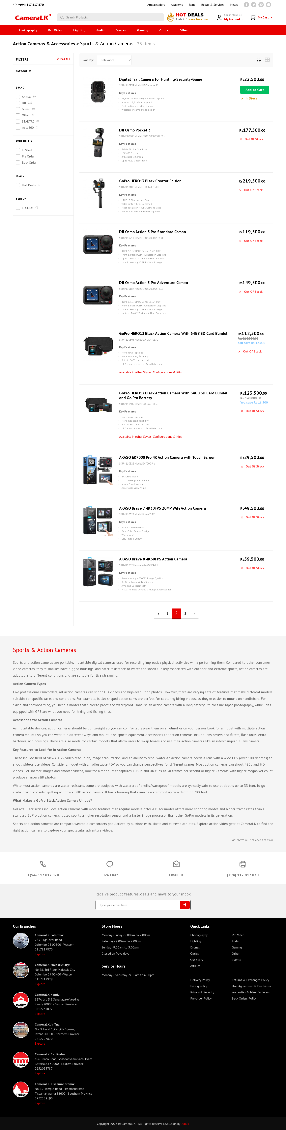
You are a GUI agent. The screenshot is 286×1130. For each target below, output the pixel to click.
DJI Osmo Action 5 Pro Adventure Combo (153, 282)
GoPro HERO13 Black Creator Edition (150, 181)
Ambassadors (156, 5)
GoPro (26, 109)
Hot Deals (29, 185)
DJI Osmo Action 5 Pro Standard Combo (152, 231)
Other (184, 30)
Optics (163, 30)
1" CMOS (27, 208)
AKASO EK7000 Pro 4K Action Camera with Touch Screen (167, 457)
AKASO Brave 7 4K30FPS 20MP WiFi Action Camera (162, 508)
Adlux (185, 1124)
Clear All (64, 59)
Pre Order (28, 156)
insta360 (28, 127)
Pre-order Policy (201, 998)
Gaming (142, 30)
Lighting (79, 30)
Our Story (196, 960)
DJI (24, 103)
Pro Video (55, 30)
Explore (40, 954)
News (234, 5)
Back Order (29, 162)
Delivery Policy (200, 980)
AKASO (26, 97)
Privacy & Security (202, 992)
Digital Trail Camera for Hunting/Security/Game (160, 79)
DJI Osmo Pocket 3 (135, 130)
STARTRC (28, 121)
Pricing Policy (199, 986)
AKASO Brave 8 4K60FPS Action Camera (153, 559)
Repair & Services (212, 5)
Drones (121, 30)
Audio (100, 30)
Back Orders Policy (244, 998)
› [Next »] (194, 613)
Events (236, 960)
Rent (192, 5)
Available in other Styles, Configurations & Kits (150, 372)
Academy (177, 5)
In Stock (27, 150)
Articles (195, 966)
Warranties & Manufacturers (251, 992)
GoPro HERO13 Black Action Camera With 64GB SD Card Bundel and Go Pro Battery (173, 395)
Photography (27, 30)
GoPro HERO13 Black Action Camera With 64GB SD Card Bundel (173, 333)
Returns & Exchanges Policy (250, 980)
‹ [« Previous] (158, 613)
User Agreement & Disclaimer (251, 986)
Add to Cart (254, 89)
